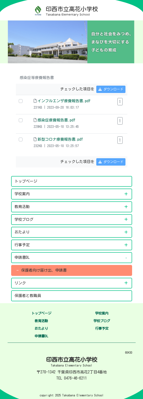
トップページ (25, 181)
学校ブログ (26, 219)
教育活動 (23, 207)
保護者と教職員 (27, 295)
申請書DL (23, 257)
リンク (21, 283)
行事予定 (23, 245)
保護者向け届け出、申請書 (44, 270)
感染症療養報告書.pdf (56, 120)
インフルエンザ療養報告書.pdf (64, 101)
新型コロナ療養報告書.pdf (60, 139)
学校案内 (23, 194)
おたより (23, 232)
